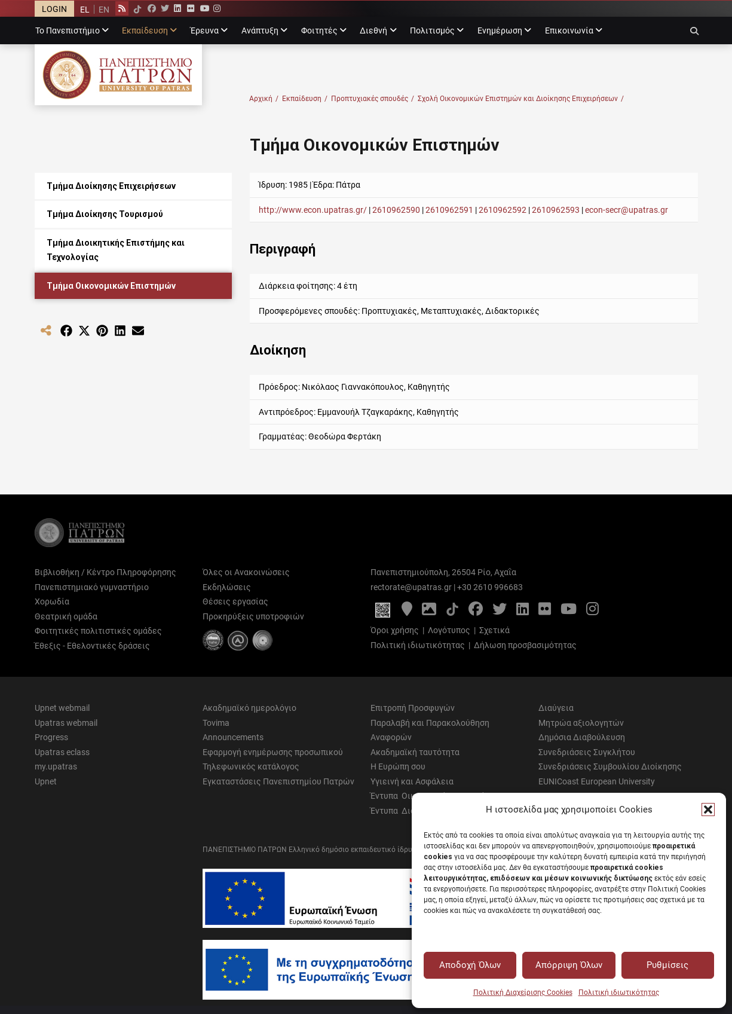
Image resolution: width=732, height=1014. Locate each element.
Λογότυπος (449, 630)
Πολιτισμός (432, 30)
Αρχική (263, 99)
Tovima (216, 723)
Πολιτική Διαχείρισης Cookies (522, 992)
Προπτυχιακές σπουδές (372, 99)
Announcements (233, 737)
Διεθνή (373, 30)
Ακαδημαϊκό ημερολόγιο (249, 708)
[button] (708, 810)
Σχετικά (494, 630)
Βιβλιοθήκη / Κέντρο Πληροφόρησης (105, 572)
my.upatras (56, 766)
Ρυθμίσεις (667, 965)
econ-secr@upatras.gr (626, 210)
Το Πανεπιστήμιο (67, 30)
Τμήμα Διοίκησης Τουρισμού (105, 214)
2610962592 (502, 210)
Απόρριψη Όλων (568, 965)
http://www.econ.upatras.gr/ (313, 210)
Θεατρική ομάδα (66, 616)
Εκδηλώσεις (227, 587)
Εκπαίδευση (145, 30)
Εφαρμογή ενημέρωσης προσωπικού (273, 752)
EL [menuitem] (85, 9)
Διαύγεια (556, 708)
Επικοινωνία (569, 30)
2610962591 (449, 210)
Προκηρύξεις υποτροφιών (253, 616)
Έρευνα (205, 30)
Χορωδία (52, 601)
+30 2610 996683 (490, 587)
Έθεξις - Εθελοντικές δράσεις (92, 645)
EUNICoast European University (596, 781)
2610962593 (556, 210)
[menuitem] (85, 9)
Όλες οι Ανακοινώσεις (246, 572)
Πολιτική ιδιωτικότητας (618, 992)
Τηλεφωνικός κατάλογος (251, 766)
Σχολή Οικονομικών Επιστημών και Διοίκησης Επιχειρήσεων (521, 99)
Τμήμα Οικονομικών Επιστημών (111, 286)
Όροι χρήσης (394, 630)
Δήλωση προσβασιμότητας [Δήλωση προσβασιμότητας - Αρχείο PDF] (525, 645)
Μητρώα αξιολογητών (581, 723)
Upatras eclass (62, 752)
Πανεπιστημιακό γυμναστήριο (92, 587)
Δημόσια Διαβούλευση (581, 737)
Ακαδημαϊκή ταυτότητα (415, 752)
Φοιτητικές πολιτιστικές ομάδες (98, 631)
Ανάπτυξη (259, 30)
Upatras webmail (66, 723)
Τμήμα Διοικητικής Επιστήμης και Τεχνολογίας (116, 250)
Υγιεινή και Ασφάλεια (412, 781)
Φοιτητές (319, 30)
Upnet (46, 781)
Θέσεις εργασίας (235, 601)
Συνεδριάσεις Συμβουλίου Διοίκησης (610, 766)
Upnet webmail (62, 708)
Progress (51, 737)
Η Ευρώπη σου (397, 766)
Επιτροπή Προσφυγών (412, 708)
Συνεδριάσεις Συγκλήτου (586, 752)
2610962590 (396, 210)
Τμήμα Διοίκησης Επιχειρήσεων (111, 186)
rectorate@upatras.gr (411, 587)
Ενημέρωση (499, 30)
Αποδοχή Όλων (470, 965)
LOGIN (54, 9)
